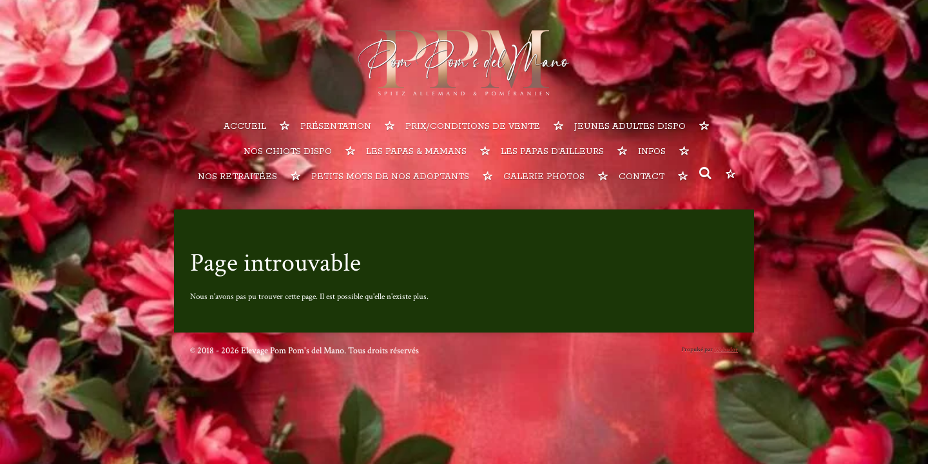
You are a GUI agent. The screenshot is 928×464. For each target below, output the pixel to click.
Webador (726, 349)
